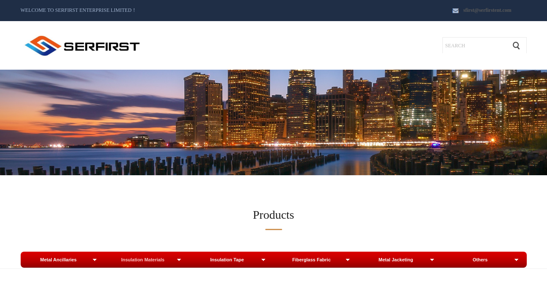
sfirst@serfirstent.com (487, 10)
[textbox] (475, 46)
